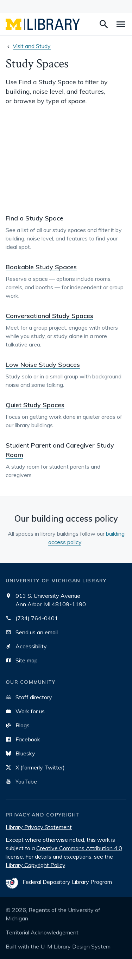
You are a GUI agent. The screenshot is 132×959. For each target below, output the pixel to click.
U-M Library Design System (75, 946)
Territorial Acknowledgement (42, 932)
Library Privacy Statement (39, 827)
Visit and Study (32, 45)
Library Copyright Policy (35, 864)
